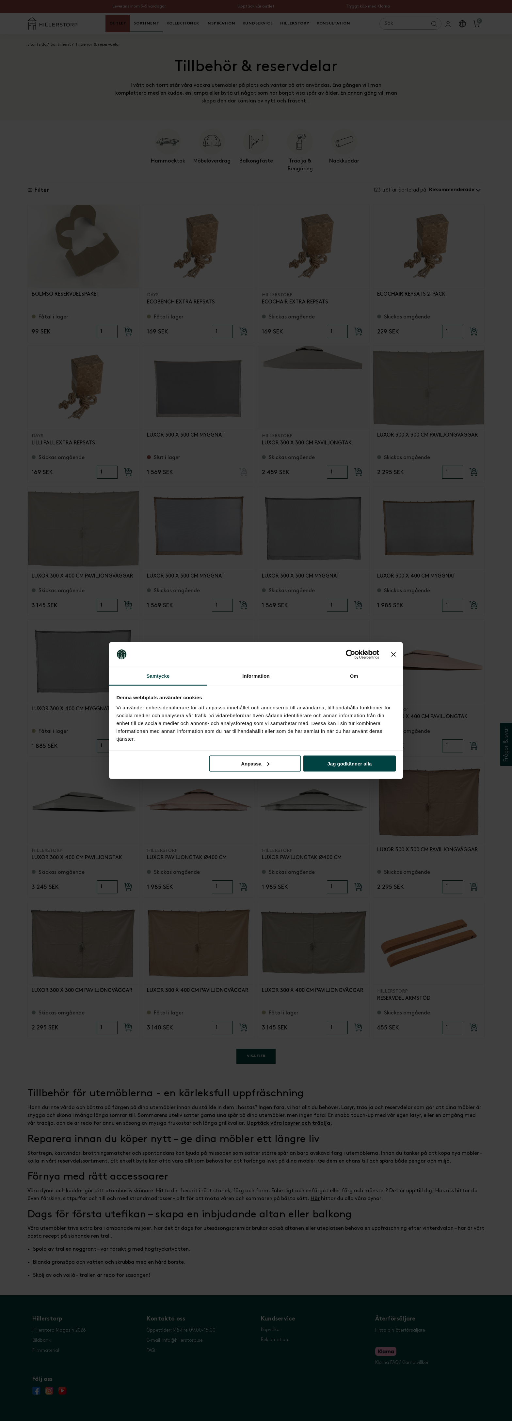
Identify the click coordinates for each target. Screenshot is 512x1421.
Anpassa (255, 763)
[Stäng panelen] (393, 654)
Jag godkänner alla (349, 763)
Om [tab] (354, 676)
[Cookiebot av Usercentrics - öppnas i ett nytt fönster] (350, 654)
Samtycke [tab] (158, 676)
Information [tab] (256, 676)
